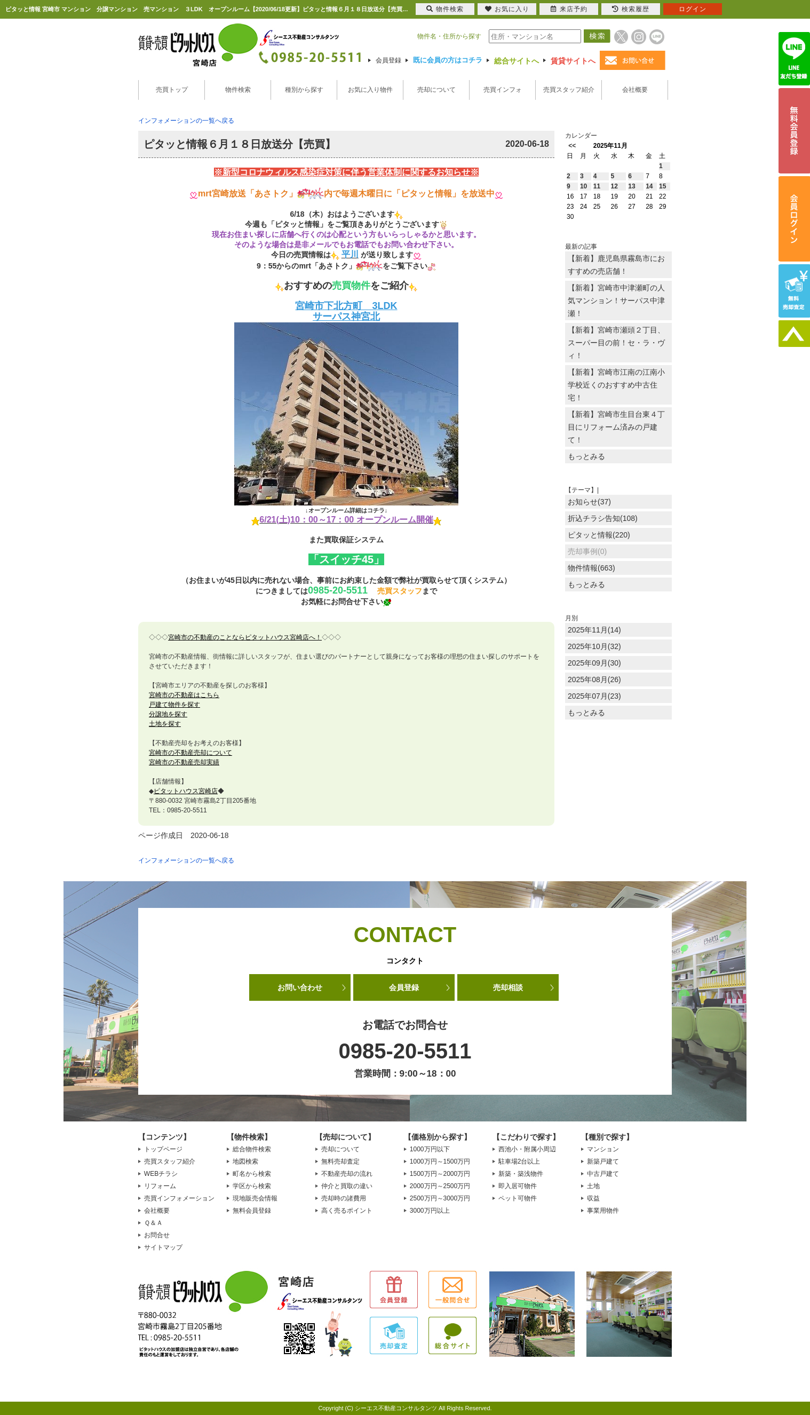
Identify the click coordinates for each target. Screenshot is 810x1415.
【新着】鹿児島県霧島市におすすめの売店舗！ (616, 264)
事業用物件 (603, 1210)
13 (631, 186)
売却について (436, 89)
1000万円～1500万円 (440, 1161)
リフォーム (160, 1186)
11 (596, 186)
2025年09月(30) (594, 663)
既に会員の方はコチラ (447, 60)
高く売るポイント (346, 1210)
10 (583, 186)
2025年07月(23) (594, 696)
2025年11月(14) (594, 630)
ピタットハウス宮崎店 (186, 791)
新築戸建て (603, 1161)
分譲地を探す (168, 714)
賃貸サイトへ (573, 61)
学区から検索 (252, 1186)
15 (662, 186)
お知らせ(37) (589, 501)
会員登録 (388, 60)
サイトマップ (163, 1247)
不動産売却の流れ (346, 1173)
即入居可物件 (517, 1186)
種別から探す (304, 89)
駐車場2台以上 (519, 1161)
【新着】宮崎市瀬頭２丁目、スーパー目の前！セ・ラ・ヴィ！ (616, 343)
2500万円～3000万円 (440, 1198)
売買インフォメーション (179, 1198)
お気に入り (507, 9)
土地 (593, 1186)
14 (649, 186)
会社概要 (635, 89)
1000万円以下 (430, 1149)
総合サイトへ (516, 61)
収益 (593, 1198)
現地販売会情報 (255, 1198)
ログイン (692, 9)
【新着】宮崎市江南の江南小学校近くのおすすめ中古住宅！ (616, 385)
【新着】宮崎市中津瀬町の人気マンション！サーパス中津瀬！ (616, 300)
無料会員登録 (252, 1210)
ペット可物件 (517, 1198)
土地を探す (165, 724)
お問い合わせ (299, 987)
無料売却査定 (340, 1161)
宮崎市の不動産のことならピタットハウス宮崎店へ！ (245, 637)
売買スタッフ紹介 (568, 89)
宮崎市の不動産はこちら (184, 695)
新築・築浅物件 (520, 1173)
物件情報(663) (591, 568)
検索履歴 (630, 9)
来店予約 (569, 9)
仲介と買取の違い (346, 1186)
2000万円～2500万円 (440, 1186)
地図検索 (245, 1161)
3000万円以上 (430, 1210)
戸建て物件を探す (174, 704)
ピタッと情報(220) (599, 535)
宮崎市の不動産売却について (190, 752)
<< (572, 145)
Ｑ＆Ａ (153, 1223)
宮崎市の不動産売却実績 (184, 762)
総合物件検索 (252, 1149)
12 (614, 186)
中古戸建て (603, 1173)
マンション (603, 1149)
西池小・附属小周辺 (527, 1149)
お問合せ (157, 1235)
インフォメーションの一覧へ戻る (186, 120)
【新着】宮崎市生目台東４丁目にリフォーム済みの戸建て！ (616, 427)
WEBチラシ (161, 1173)
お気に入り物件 (370, 89)
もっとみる (586, 456)
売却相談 (508, 987)
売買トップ (172, 89)
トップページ (163, 1149)
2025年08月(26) (594, 679)
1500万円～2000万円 (440, 1173)
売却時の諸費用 (343, 1198)
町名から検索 (252, 1173)
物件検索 (238, 89)
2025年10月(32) (594, 646)
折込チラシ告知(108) (603, 518)
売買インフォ (502, 89)
